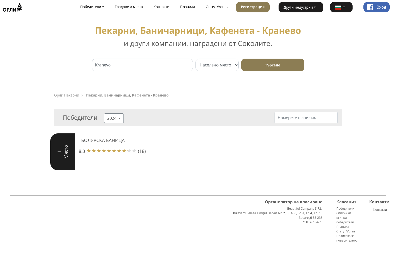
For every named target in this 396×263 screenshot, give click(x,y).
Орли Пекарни (66, 95)
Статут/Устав (217, 6)
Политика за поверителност (347, 238)
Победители (345, 208)
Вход (376, 7)
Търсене (272, 65)
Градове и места (129, 6)
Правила (187, 6)
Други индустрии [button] (298, 7)
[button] (341, 7)
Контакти (161, 6)
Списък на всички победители (345, 217)
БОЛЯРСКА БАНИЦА (103, 140)
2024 (112, 118)
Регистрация (253, 6)
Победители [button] (90, 6)
